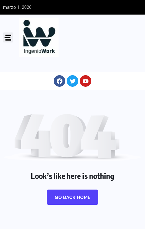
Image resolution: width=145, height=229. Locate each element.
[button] (8, 37)
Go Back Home (72, 197)
